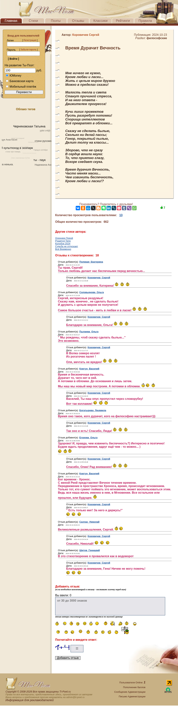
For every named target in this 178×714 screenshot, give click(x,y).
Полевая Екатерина (91, 261)
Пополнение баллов (134, 687)
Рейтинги (123, 21)
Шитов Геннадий (89, 550)
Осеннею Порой (64, 238)
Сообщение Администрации (129, 691)
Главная (11, 21)
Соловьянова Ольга (91, 292)
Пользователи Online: (132, 682)
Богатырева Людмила (92, 410)
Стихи (33, 21)
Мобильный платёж (21, 86)
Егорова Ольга (88, 437)
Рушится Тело (63, 240)
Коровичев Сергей (99, 277)
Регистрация (29, 40)
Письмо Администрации (132, 696)
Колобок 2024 (62, 243)
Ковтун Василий (89, 368)
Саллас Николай (89, 521)
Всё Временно (63, 249)
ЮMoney (13, 75)
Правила (145, 21)
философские (156, 38)
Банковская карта (20, 81)
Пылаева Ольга (88, 331)
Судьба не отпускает (66, 246)
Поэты (56, 21)
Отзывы (78, 21)
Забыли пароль (28, 49)
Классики (100, 21)
